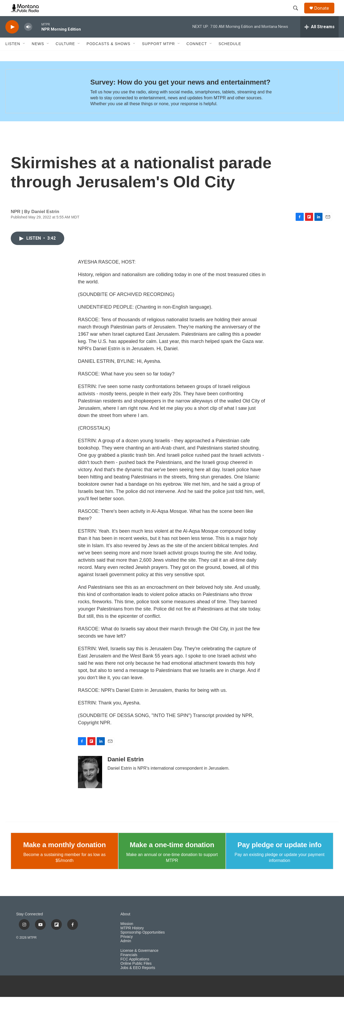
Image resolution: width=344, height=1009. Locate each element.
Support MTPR (158, 56)
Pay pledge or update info (280, 857)
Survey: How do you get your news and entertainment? (180, 94)
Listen (12, 56)
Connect (197, 56)
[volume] (28, 39)
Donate (325, 14)
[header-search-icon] (298, 14)
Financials (128, 967)
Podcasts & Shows (108, 56)
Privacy (126, 949)
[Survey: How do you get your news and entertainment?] (43, 103)
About (125, 926)
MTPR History (132, 940)
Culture (65, 56)
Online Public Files (136, 976)
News (38, 56)
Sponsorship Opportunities (142, 944)
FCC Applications (134, 971)
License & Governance (139, 963)
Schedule (229, 56)
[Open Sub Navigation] (24, 56)
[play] (12, 39)
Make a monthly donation (64, 857)
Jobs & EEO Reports (137, 980)
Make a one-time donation (172, 857)
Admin (125, 953)
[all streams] (319, 39)
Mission (126, 936)
